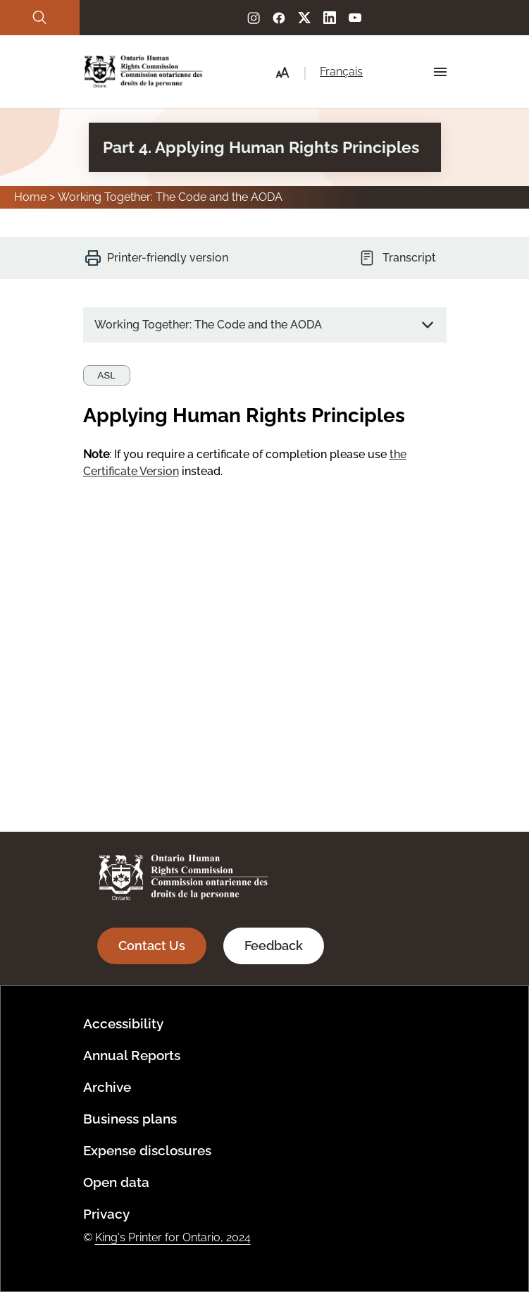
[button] (282, 72)
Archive (107, 1087)
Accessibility (123, 1023)
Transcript (409, 257)
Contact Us (151, 945)
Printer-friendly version (167, 257)
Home (30, 197)
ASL (106, 375)
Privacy (106, 1214)
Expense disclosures (147, 1150)
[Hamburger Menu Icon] (440, 72)
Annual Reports (131, 1055)
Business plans (130, 1118)
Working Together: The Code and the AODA (170, 197)
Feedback (273, 945)
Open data (116, 1182)
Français (341, 71)
